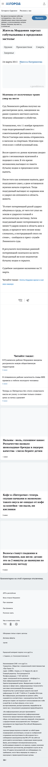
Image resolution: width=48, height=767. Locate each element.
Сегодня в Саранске (9, 11)
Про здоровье (8, 602)
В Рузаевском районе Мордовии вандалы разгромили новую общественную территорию (24, 365)
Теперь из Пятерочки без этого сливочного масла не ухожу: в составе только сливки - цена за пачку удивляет (24, 396)
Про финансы (8, 608)
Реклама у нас (25, 11)
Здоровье (9, 52)
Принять (39, 18)
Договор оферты (9, 638)
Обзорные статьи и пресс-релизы (15, 633)
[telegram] (28, 300)
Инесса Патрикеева (31, 61)
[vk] (20, 300)
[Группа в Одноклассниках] (11, 624)
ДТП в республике (9, 593)
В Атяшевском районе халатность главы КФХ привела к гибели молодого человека (24, 380)
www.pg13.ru (28, 652)
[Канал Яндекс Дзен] (16, 624)
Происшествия (24, 47)
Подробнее (7, 727)
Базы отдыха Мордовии (11, 598)
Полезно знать (8, 613)
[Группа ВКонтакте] (5, 624)
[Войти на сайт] (44, 3)
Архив (5, 643)
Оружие (8, 47)
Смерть (40, 47)
